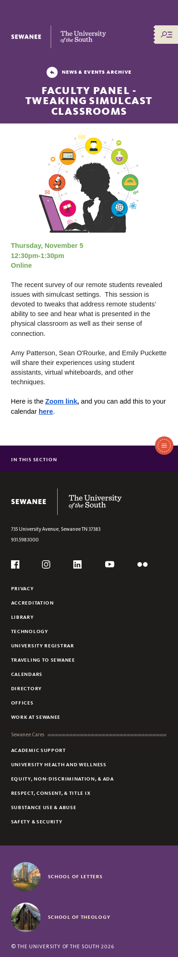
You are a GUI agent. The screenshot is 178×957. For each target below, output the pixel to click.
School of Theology (79, 917)
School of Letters (75, 876)
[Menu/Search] (166, 34)
